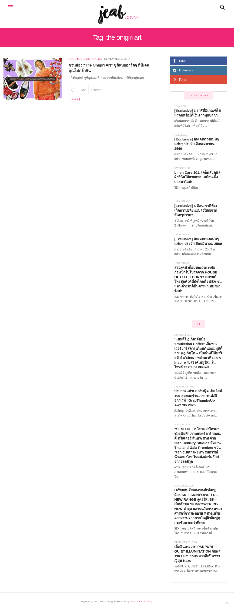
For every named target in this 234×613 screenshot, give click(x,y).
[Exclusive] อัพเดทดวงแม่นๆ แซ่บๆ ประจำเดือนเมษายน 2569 (196, 143)
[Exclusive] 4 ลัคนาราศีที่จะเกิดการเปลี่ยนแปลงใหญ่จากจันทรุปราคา (196, 210)
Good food (76, 58)
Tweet (75, 99)
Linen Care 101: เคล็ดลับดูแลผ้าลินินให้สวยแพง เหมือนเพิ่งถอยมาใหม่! (197, 177)
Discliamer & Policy (141, 601)
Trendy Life (94, 58)
